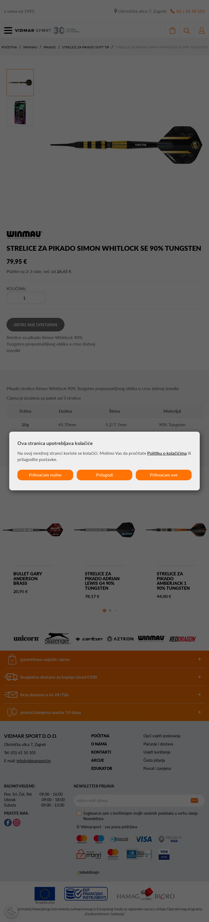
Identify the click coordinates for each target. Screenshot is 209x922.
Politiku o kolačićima (167, 453)
